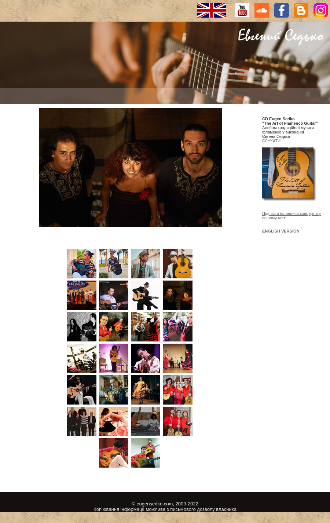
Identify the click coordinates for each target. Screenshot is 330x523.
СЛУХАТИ (271, 141)
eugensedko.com (154, 503)
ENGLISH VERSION (280, 231)
